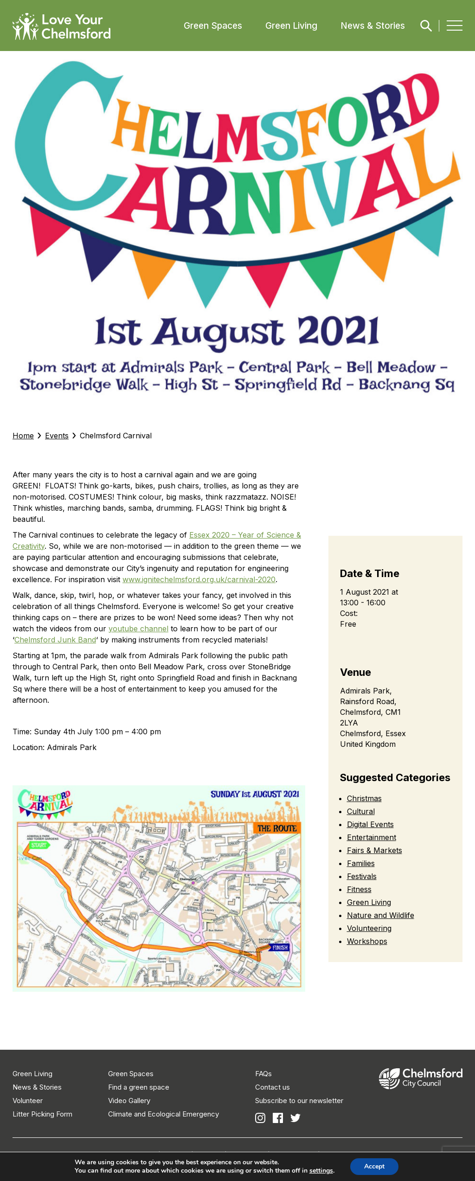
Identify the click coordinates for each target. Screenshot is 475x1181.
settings (321, 1171)
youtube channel (138, 628)
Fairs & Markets (374, 850)
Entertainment (371, 837)
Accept (374, 1166)
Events (57, 435)
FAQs (263, 1073)
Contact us (272, 1087)
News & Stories (372, 25)
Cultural (361, 811)
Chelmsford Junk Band (55, 639)
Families (361, 863)
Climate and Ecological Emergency (163, 1114)
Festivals (362, 876)
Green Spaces (213, 25)
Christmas (364, 798)
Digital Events (370, 824)
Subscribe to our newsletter (299, 1100)
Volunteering (369, 928)
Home (23, 435)
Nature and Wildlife (380, 915)
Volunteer (28, 1100)
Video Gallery (129, 1100)
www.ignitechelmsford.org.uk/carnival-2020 (199, 579)
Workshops (367, 941)
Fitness (359, 889)
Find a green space (138, 1087)
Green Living (291, 25)
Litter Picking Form (42, 1114)
